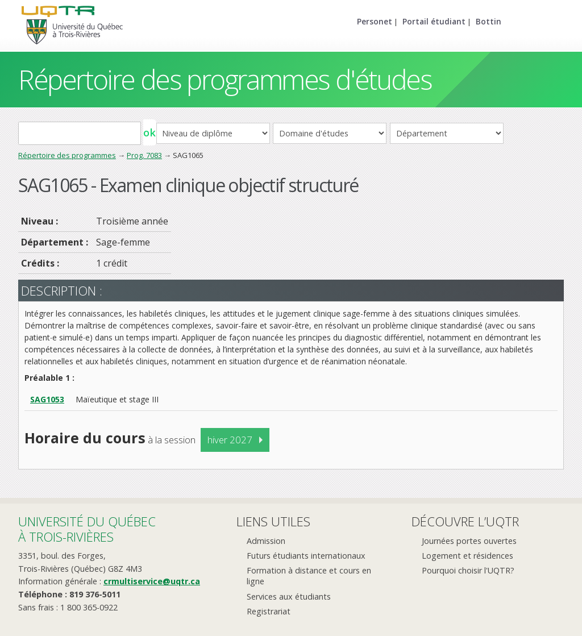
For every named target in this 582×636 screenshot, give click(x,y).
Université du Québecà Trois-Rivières (87, 529)
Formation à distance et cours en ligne (309, 576)
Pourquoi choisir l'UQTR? (468, 570)
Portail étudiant (433, 21)
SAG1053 (47, 399)
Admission (266, 540)
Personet (374, 21)
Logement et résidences (467, 555)
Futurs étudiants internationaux (306, 555)
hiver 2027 (229, 439)
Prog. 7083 (144, 155)
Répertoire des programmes (67, 155)
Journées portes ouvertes (469, 540)
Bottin (488, 21)
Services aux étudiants (289, 596)
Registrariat (268, 611)
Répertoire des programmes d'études (224, 79)
